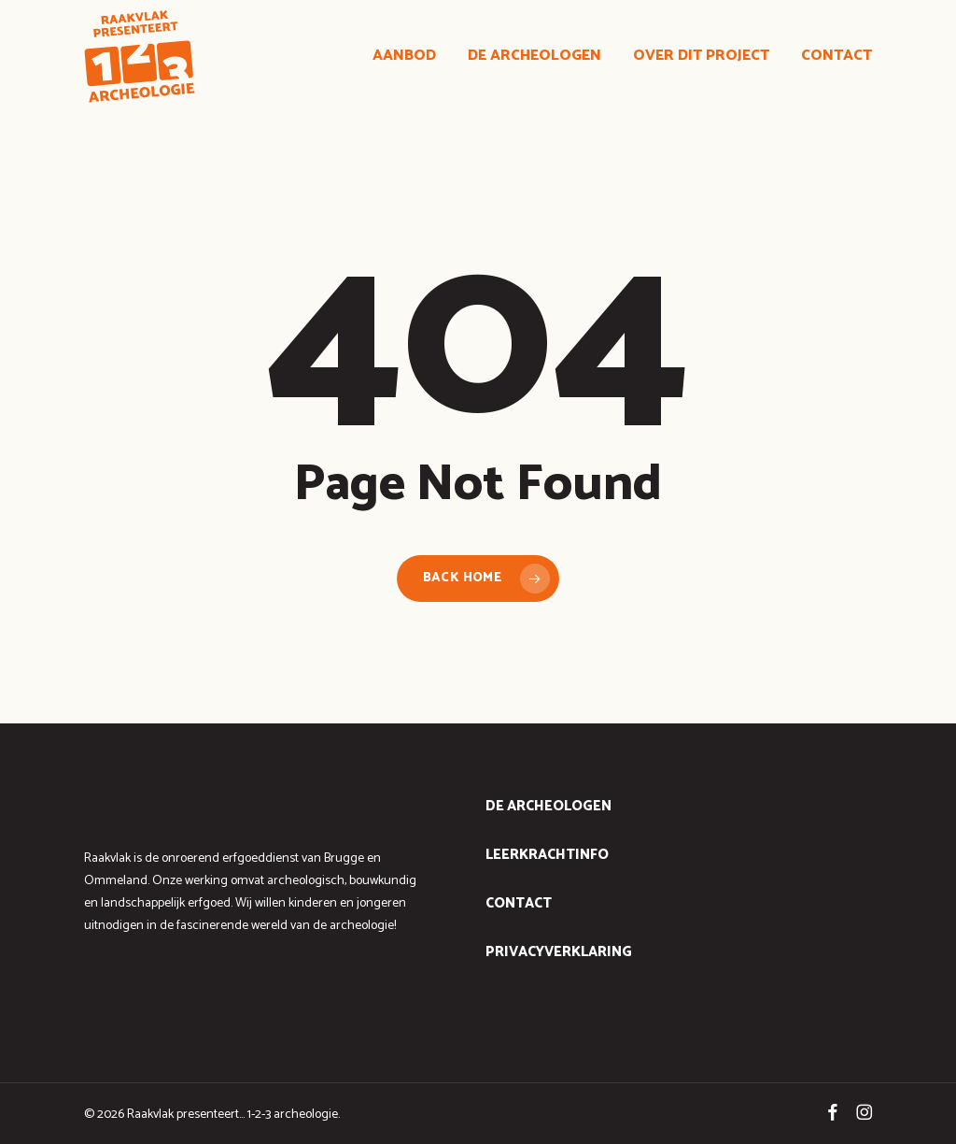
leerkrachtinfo (547, 854)
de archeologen (548, 806)
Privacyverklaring (558, 952)
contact (518, 903)
